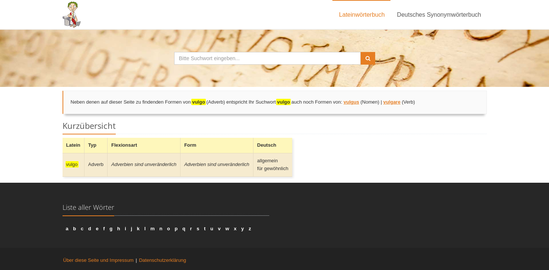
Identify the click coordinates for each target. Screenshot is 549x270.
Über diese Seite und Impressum (98, 260)
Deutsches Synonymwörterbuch (439, 15)
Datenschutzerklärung (162, 260)
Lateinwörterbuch (362, 15)
